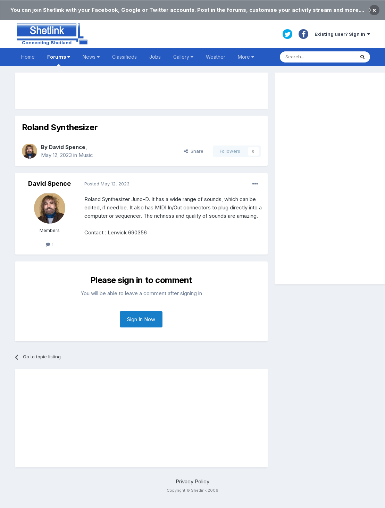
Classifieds (124, 57)
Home (28, 57)
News (91, 57)
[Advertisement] (141, 90)
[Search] (317, 57)
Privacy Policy (192, 481)
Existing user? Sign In (342, 34)
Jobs (155, 57)
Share (193, 151)
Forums (58, 60)
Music (85, 155)
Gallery (183, 57)
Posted (106, 183)
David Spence (67, 147)
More (246, 57)
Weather (215, 57)
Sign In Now (141, 319)
